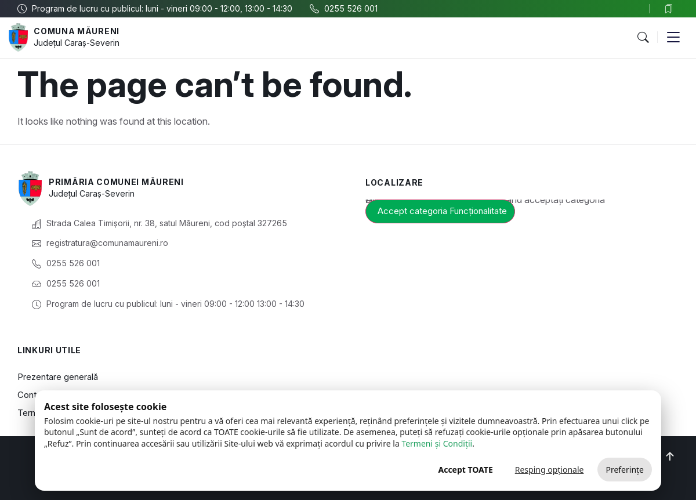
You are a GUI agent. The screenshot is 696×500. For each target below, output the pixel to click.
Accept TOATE (465, 469)
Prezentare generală (57, 376)
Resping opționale (549, 469)
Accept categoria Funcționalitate (442, 210)
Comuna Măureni (76, 31)
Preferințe (625, 469)
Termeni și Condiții (436, 443)
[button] (643, 38)
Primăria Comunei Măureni (116, 182)
